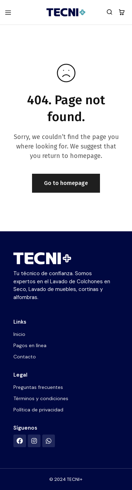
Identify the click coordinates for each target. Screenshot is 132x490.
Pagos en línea (29, 345)
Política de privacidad (38, 409)
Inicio (19, 334)
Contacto (24, 356)
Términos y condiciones (40, 398)
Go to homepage (66, 183)
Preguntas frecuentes (38, 387)
